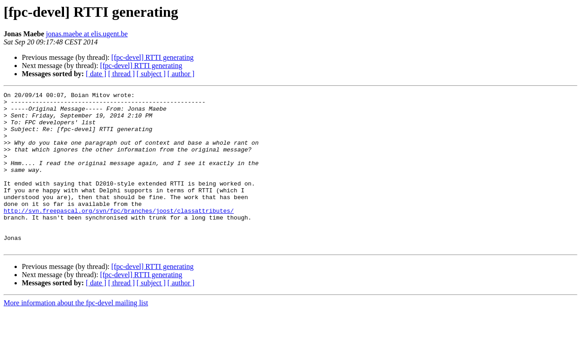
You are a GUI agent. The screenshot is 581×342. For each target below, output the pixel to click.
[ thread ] (121, 74)
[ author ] (181, 74)
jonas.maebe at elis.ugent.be (87, 34)
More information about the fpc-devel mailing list (76, 334)
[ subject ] (151, 74)
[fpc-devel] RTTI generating (152, 57)
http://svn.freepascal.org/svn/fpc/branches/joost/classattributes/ (119, 235)
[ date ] (96, 74)
